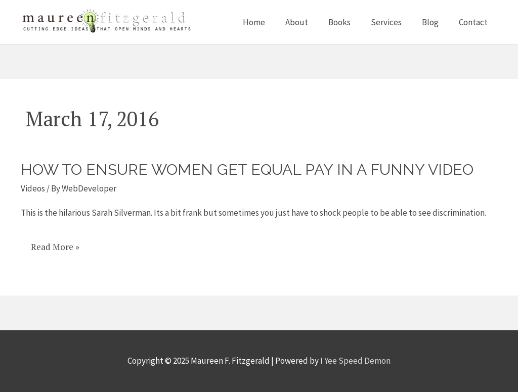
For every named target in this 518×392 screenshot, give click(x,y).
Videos (33, 188)
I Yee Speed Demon (355, 360)
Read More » (54, 247)
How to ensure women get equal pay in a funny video (247, 169)
